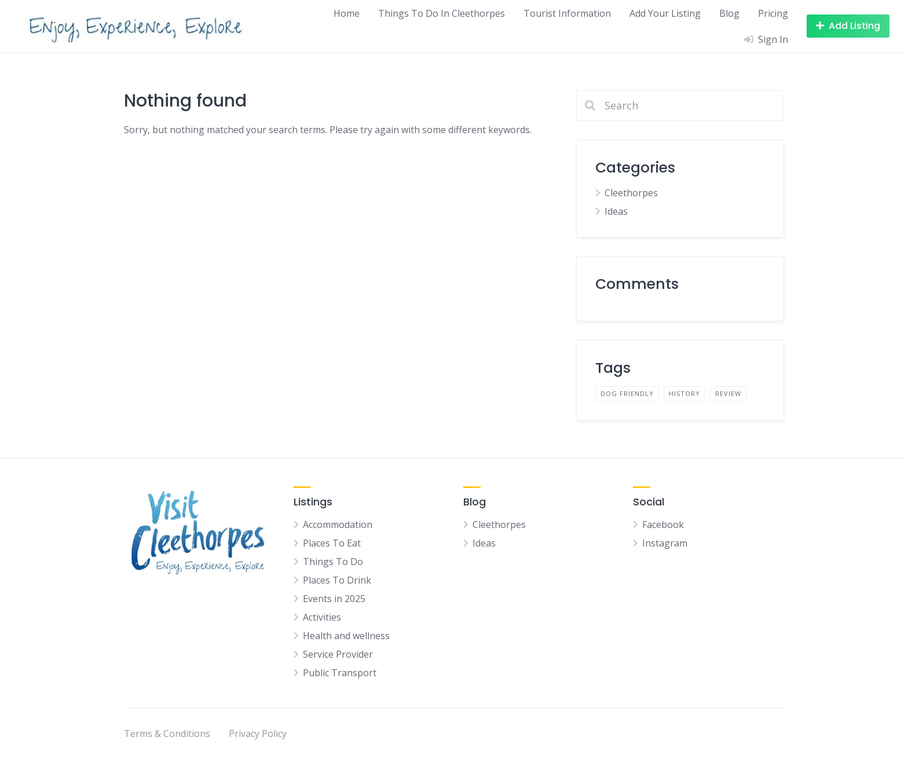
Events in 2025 (334, 598)
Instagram (664, 543)
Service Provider (338, 654)
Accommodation (337, 524)
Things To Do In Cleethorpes (441, 13)
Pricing (773, 13)
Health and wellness (346, 635)
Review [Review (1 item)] (728, 393)
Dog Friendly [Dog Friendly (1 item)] (627, 393)
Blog (729, 13)
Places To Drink (337, 580)
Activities (322, 617)
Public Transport (339, 672)
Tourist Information (567, 13)
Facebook (663, 524)
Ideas (616, 211)
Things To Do (333, 561)
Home (347, 13)
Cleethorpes (631, 192)
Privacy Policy (258, 733)
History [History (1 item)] (684, 393)
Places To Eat (332, 543)
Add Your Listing (665, 13)
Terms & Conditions (167, 733)
